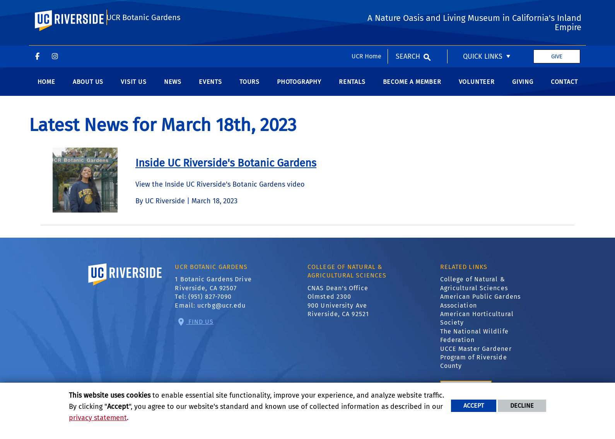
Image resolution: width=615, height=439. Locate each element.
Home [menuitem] (46, 87)
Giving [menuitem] (522, 87)
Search (408, 11)
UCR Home (366, 10)
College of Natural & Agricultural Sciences (474, 289)
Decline (522, 405)
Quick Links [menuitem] (482, 11)
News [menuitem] (172, 87)
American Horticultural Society (477, 324)
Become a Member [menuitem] (412, 87)
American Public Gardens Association (480, 306)
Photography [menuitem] (299, 87)
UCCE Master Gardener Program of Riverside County (476, 362)
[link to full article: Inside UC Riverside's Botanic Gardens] (225, 168)
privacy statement (98, 417)
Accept (473, 405)
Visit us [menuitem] (133, 87)
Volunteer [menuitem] (477, 87)
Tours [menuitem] (249, 87)
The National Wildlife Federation (474, 341)
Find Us (200, 326)
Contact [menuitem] (564, 87)
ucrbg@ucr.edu (221, 311)
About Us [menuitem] (88, 87)
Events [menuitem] (210, 87)
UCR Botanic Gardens (143, 43)
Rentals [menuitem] (352, 87)
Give (556, 10)
